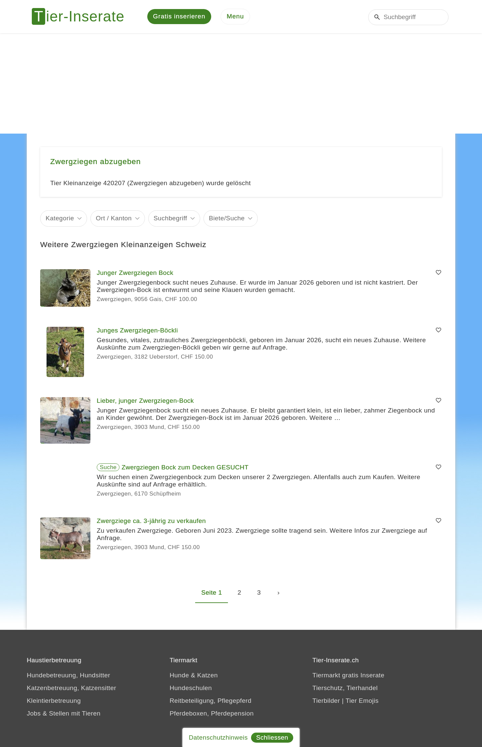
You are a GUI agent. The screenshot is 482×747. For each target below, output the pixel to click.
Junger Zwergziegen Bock (135, 273)
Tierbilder (326, 700)
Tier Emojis (362, 700)
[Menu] (235, 17)
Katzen (207, 675)
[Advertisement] (241, 84)
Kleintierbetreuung (54, 700)
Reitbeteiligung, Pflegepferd (211, 700)
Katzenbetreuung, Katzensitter (71, 688)
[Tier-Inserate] (82, 16)
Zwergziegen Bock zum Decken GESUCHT (185, 467)
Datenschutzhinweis (218, 737)
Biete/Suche (227, 218)
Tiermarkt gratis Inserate (348, 675)
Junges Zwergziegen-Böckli (137, 330)
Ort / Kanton (114, 218)
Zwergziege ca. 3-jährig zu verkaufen (151, 521)
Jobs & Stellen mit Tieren (63, 713)
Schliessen (272, 737)
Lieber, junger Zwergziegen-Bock (145, 400)
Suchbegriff (170, 218)
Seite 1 (211, 592)
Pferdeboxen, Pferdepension (212, 713)
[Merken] (438, 273)
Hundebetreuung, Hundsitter (68, 675)
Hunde (179, 675)
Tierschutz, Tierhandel (345, 688)
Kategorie (60, 218)
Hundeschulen (191, 688)
